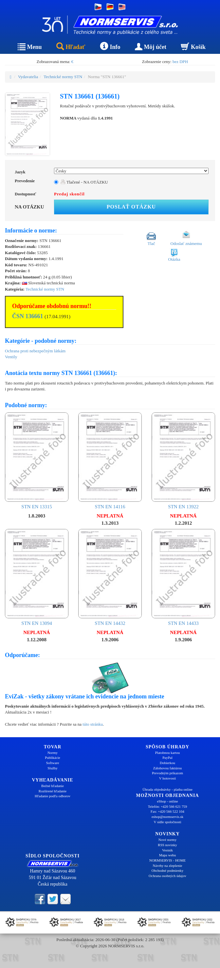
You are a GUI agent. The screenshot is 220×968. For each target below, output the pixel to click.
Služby (52, 768)
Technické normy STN (63, 76)
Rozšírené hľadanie (52, 791)
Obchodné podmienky (167, 870)
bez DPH (180, 61)
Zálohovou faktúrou (167, 768)
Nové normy (167, 840)
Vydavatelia (28, 76)
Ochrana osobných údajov (167, 876)
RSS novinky (167, 845)
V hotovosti (167, 778)
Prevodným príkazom (167, 773)
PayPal (167, 757)
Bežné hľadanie (52, 786)
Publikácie (52, 757)
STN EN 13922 (183, 460)
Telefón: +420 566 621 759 (167, 806)
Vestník (167, 850)
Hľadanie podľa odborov (52, 796)
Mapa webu (167, 855)
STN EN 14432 (110, 577)
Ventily (11, 356)
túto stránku (92, 724)
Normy (52, 753)
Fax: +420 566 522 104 (167, 811)
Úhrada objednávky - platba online (167, 789)
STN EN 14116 (110, 460)
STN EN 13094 (36, 577)
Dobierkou (167, 763)
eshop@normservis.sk (167, 817)
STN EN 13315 (36, 460)
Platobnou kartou (167, 753)
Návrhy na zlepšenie (167, 866)
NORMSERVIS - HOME (167, 860)
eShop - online (167, 801)
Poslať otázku (131, 206)
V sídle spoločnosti (167, 822)
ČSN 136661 (27, 316)
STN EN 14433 (183, 577)
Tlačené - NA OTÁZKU (84, 182)
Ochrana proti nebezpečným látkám (35, 350)
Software (52, 763)
